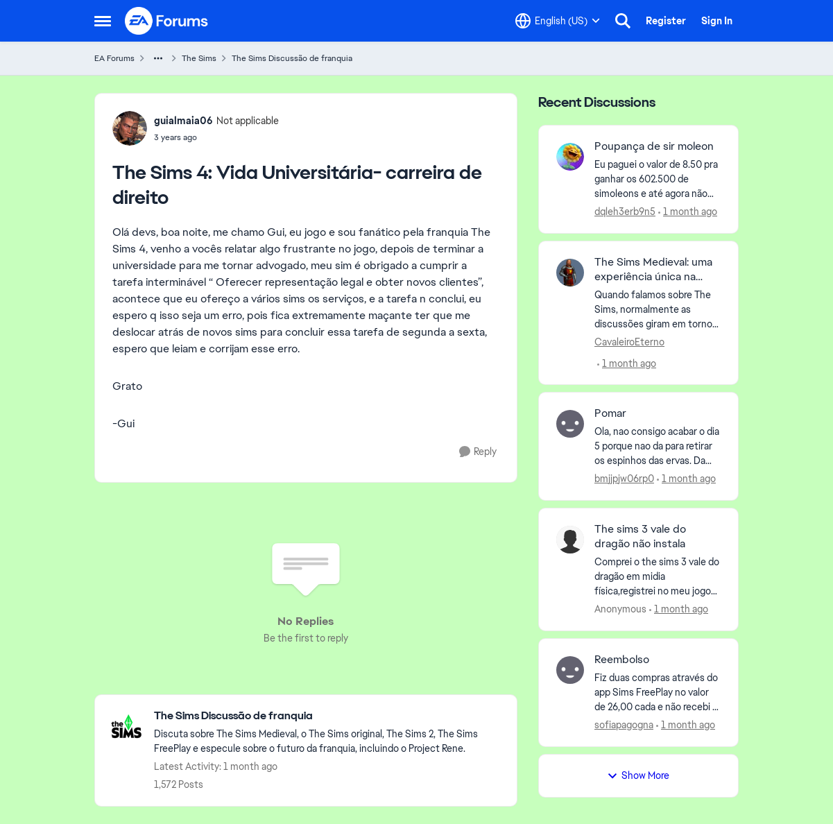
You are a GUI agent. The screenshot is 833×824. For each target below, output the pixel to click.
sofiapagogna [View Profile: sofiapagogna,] (623, 725)
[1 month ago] (687, 212)
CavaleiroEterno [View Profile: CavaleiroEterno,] (629, 341)
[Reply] (477, 452)
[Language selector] (557, 21)
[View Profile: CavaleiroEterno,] (570, 272)
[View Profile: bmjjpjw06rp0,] (570, 424)
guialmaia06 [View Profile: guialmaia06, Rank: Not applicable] (183, 120)
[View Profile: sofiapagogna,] (570, 670)
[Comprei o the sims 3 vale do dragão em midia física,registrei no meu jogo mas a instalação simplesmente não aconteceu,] (657, 577)
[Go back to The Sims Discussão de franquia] (328, 716)
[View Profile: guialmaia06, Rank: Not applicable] (129, 128)
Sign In (716, 21)
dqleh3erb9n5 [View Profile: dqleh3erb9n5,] (624, 211)
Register (666, 21)
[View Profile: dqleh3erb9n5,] (570, 157)
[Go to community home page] (167, 21)
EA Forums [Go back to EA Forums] (114, 58)
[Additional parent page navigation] (158, 58)
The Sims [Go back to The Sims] (199, 58)
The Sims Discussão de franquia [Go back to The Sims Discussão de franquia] (292, 58)
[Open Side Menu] (102, 20)
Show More (638, 775)
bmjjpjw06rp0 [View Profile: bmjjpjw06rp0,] (624, 478)
